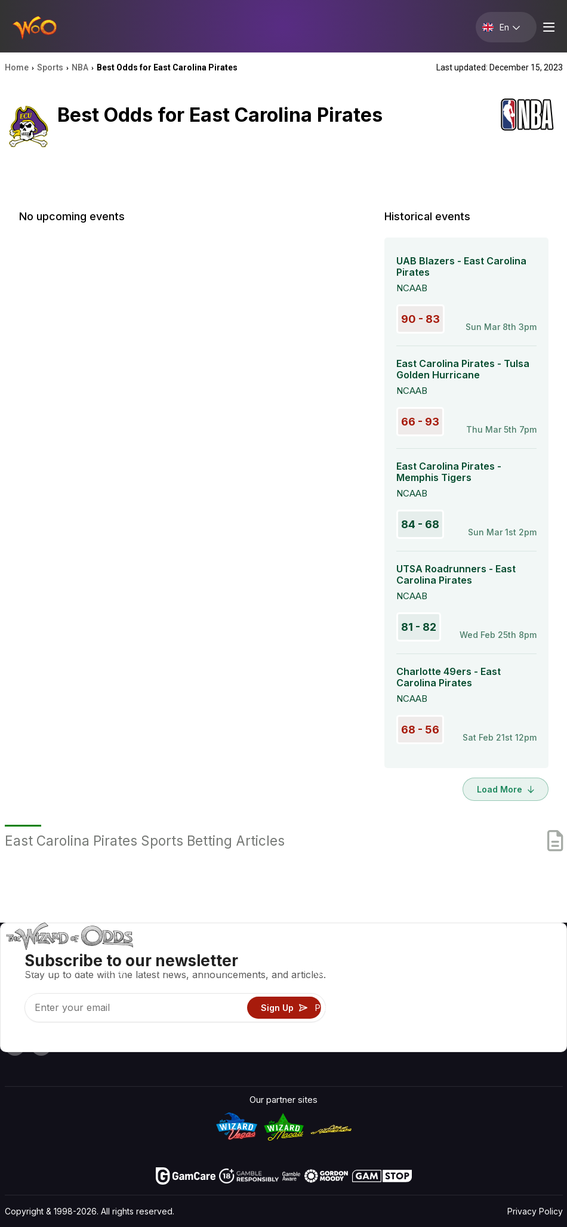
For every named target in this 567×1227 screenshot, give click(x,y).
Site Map (531, 990)
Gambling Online (347, 1025)
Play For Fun (339, 1007)
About (458, 955)
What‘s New (470, 1007)
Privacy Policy (535, 1211)
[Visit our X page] (41, 1045)
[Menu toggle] (547, 27)
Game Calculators (351, 973)
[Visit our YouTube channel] (15, 1045)
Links (456, 990)
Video (525, 955)
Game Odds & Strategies (365, 955)
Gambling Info (343, 990)
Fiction (527, 1007)
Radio (457, 1025)
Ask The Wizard (347, 1042)
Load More (505, 789)
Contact (462, 973)
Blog (522, 973)
